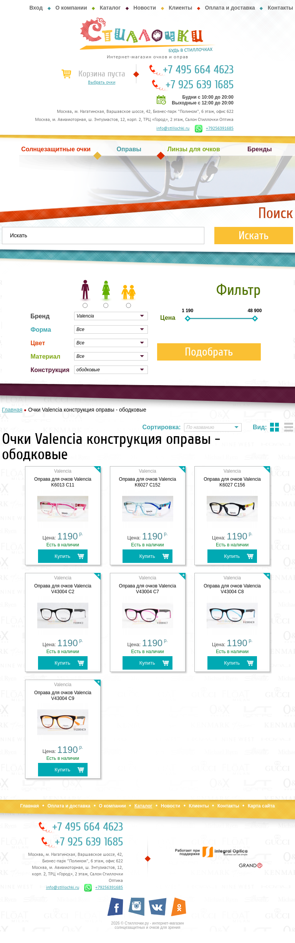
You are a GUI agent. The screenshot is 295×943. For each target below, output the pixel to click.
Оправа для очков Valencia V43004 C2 (62, 588)
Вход (36, 8)
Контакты (280, 8)
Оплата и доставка (230, 8)
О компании (71, 8)
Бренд (40, 316)
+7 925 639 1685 (200, 85)
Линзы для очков (193, 149)
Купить (62, 556)
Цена (167, 317)
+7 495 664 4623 (198, 70)
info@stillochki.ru (172, 128)
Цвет (37, 343)
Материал (45, 356)
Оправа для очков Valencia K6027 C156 (232, 482)
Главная (29, 806)
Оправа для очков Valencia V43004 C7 (147, 588)
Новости (144, 8)
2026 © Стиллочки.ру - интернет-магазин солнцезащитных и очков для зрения (147, 925)
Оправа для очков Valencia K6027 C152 (147, 482)
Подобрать (209, 352)
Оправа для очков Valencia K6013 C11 (62, 482)
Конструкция (49, 370)
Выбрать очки (101, 82)
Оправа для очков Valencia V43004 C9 (62, 695)
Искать (254, 235)
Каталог (110, 8)
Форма (40, 329)
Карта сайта (261, 806)
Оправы (129, 149)
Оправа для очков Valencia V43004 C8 (232, 588)
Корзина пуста (101, 74)
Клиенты (180, 8)
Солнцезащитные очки (55, 149)
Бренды (259, 149)
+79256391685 (214, 128)
